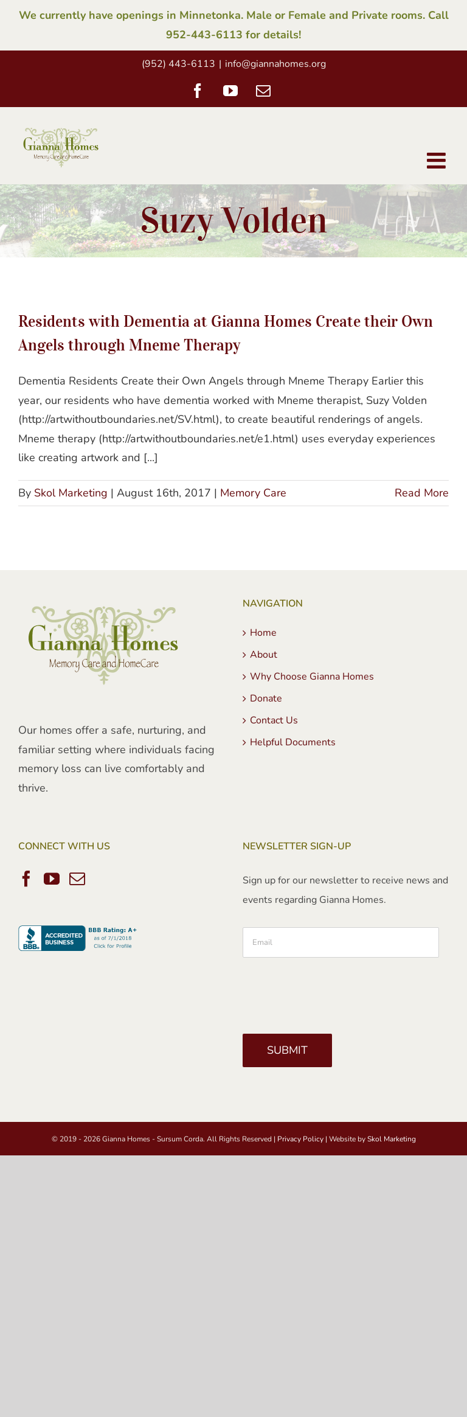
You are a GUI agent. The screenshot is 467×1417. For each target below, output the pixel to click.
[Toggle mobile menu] (438, 161)
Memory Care (253, 493)
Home (263, 633)
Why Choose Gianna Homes (312, 676)
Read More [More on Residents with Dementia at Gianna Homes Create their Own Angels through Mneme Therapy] (422, 493)
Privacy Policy (300, 1139)
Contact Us (274, 720)
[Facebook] (26, 878)
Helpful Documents (293, 742)
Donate (266, 698)
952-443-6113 (204, 34)
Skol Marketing (71, 493)
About (263, 655)
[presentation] (335, 991)
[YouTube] (52, 878)
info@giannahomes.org (275, 64)
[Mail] (77, 878)
